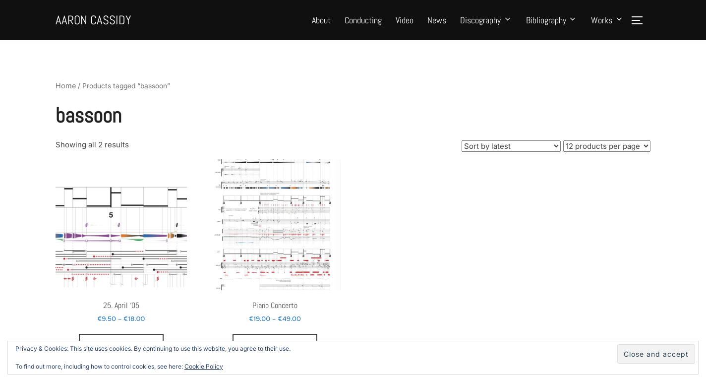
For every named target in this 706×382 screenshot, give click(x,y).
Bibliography (552, 25)
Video (404, 25)
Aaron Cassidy (110, 24)
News (436, 25)
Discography (486, 25)
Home (65, 104)
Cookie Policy (203, 366)
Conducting (363, 25)
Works (607, 25)
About (321, 25)
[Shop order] (511, 162)
